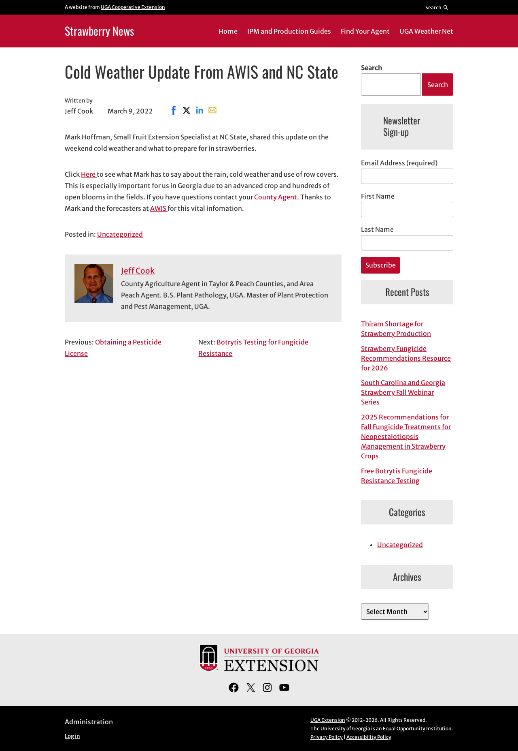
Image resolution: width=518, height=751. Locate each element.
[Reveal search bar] (437, 7)
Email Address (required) (399, 163)
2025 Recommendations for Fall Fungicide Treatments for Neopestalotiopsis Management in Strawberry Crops (406, 436)
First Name (378, 196)
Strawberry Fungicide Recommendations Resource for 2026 (406, 358)
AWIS (159, 208)
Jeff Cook (138, 271)
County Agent (275, 197)
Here (89, 174)
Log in (72, 736)
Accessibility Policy (368, 737)
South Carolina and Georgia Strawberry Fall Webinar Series (403, 392)
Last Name (377, 229)
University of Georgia (345, 728)
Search (371, 68)
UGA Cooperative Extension (133, 7)
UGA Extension (327, 720)
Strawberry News (99, 30)
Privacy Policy (326, 737)
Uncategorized (120, 234)
